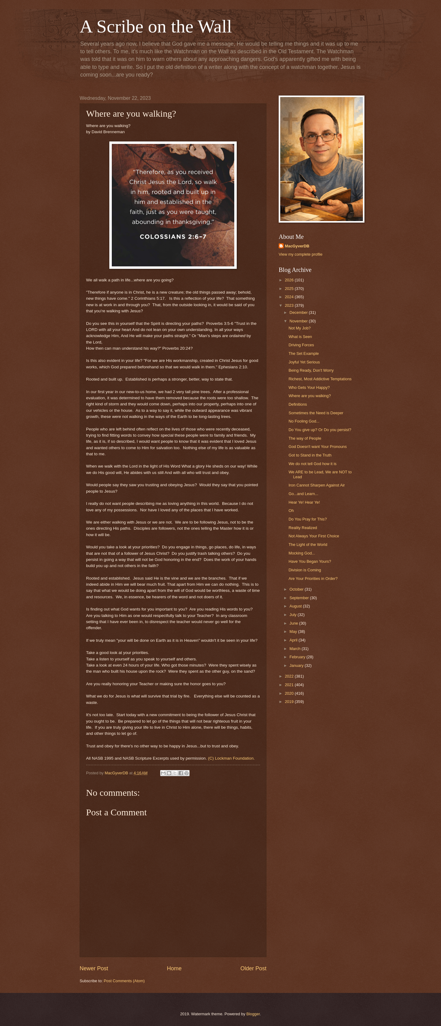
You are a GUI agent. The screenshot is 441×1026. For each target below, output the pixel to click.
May (293, 631)
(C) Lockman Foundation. (231, 758)
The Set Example (303, 353)
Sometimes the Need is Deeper (315, 413)
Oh (291, 510)
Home (174, 968)
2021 (290, 684)
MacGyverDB (297, 246)
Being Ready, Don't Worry (311, 370)
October (296, 589)
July (293, 614)
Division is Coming (304, 570)
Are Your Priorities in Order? (312, 578)
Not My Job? (299, 328)
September (299, 598)
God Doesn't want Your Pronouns (317, 446)
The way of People (304, 438)
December (299, 312)
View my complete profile (300, 254)
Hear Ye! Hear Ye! (304, 502)
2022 (290, 676)
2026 (290, 280)
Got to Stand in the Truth (309, 455)
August (296, 606)
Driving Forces (301, 345)
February (297, 657)
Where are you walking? (309, 395)
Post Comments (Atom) (124, 981)
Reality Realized (302, 527)
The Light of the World (307, 544)
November (299, 321)
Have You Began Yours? (309, 561)
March (295, 648)
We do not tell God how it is (312, 463)
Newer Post (94, 968)
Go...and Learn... (303, 493)
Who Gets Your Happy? (309, 387)
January (296, 665)
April (293, 640)
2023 (290, 305)
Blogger (253, 1014)
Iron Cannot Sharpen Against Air (316, 485)
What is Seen (300, 336)
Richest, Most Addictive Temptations (320, 379)
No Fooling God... (303, 421)
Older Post (253, 968)
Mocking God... (301, 553)
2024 (290, 297)
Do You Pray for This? (307, 519)
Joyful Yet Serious (304, 362)
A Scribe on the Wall (156, 26)
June (294, 623)
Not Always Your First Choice (313, 536)
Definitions (297, 404)
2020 (290, 693)
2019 (290, 701)
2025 (290, 288)
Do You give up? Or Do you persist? (319, 429)
